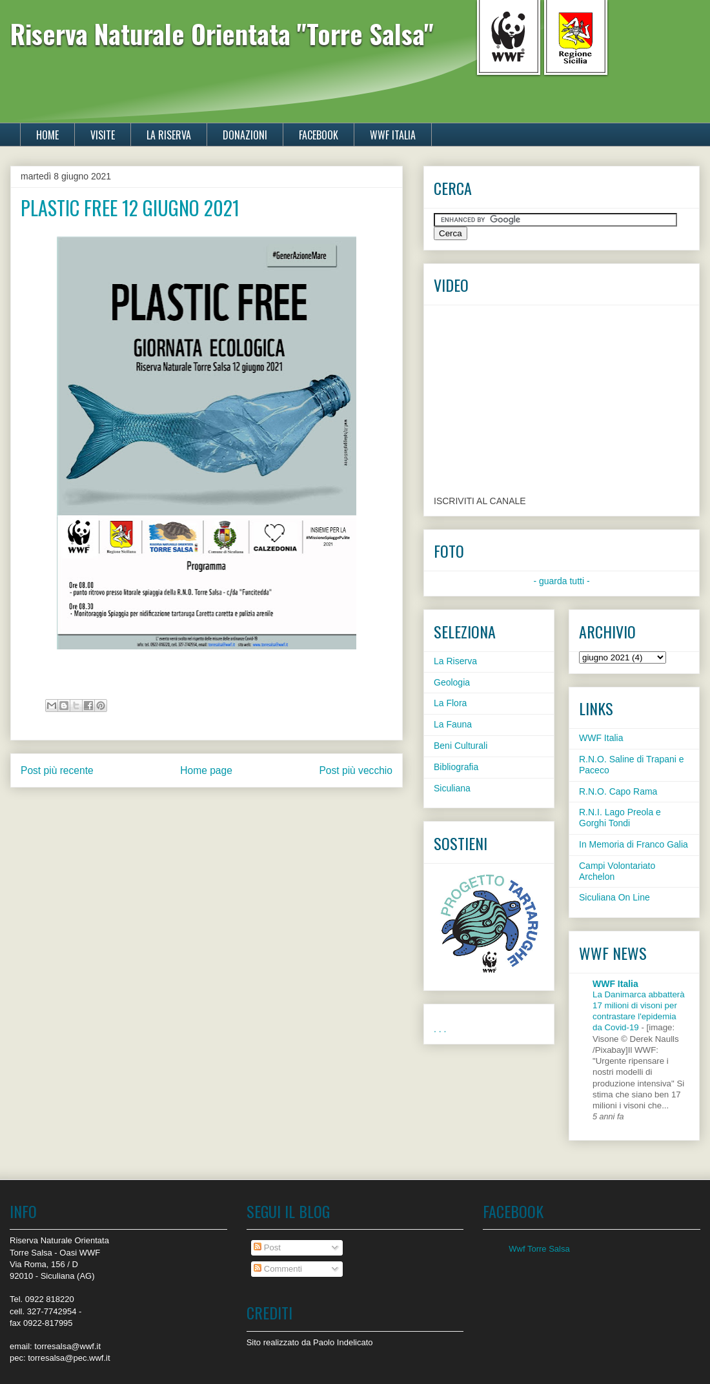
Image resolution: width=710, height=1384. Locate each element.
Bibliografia (456, 767)
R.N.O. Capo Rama (618, 791)
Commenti (278, 1269)
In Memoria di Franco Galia (633, 844)
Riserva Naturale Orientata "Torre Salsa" (222, 33)
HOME (47, 135)
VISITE (102, 135)
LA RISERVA (169, 135)
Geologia (452, 682)
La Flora (450, 703)
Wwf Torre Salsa (539, 1249)
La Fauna (453, 724)
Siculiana (452, 788)
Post (267, 1247)
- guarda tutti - (561, 581)
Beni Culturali (460, 745)
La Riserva (455, 661)
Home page (206, 770)
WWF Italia (601, 738)
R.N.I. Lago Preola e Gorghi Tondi (620, 817)
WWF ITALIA (393, 135)
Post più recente (57, 770)
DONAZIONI (245, 135)
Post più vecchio (355, 770)
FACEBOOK (318, 135)
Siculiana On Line (614, 897)
